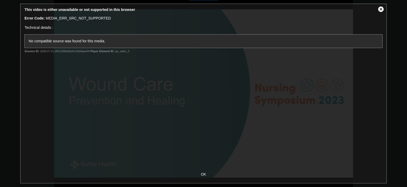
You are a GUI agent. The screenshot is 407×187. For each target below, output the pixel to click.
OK (203, 174)
